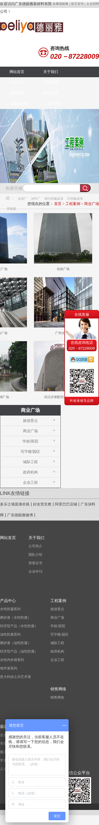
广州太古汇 (63, 333)
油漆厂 (22, 198)
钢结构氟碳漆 (53, 198)
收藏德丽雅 (60, 4)
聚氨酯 (11, 209)
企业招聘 (92, 4)
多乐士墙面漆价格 (15, 504)
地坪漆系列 (8, 668)
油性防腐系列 (10, 634)
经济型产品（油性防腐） (19, 651)
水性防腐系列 (10, 609)
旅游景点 (30, 420)
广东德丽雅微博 (20, 515)
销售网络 (17, 93)
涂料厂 (35, 198)
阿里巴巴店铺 (66, 504)
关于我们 (50, 72)
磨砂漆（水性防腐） (15, 617)
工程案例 (50, 82)
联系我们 (54, 104)
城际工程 (30, 462)
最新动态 (50, 93)
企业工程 (30, 482)
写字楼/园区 (30, 451)
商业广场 (91, 204)
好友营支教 (42, 504)
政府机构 (30, 472)
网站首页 (17, 72)
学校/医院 (30, 441)
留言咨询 (77, 4)
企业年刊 (35, 571)
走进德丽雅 (19, 104)
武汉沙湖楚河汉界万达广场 (63, 397)
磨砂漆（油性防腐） (15, 643)
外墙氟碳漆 (75, 198)
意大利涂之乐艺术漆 (15, 677)
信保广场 (63, 269)
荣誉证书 (35, 563)
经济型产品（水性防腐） (19, 626)
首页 (58, 204)
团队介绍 (35, 555)
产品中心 (17, 82)
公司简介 (35, 546)
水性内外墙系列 (12, 660)
